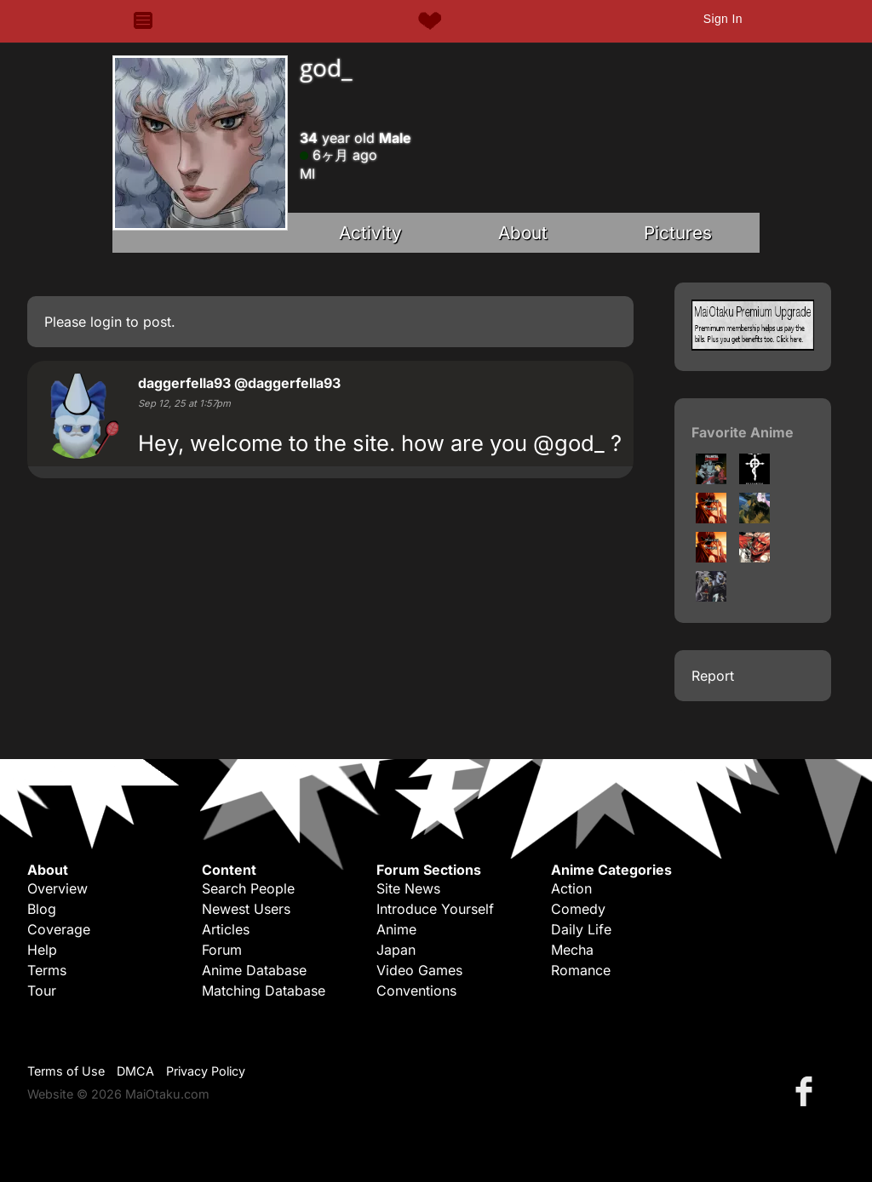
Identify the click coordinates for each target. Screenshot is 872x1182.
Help (42, 949)
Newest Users (246, 908)
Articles (226, 929)
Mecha (572, 949)
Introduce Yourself (435, 908)
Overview (57, 888)
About (523, 232)
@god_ (569, 443)
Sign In (723, 19)
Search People (248, 888)
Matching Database (263, 990)
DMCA (135, 1071)
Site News (408, 888)
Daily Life (581, 929)
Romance (581, 970)
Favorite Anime (742, 432)
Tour (41, 990)
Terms (46, 970)
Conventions (416, 990)
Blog (41, 908)
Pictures (678, 232)
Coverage (58, 929)
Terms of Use (66, 1071)
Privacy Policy (205, 1071)
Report (712, 675)
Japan (396, 949)
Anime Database (254, 970)
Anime (396, 929)
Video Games (419, 970)
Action (571, 888)
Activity (370, 232)
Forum (222, 949)
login (106, 321)
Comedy (578, 908)
